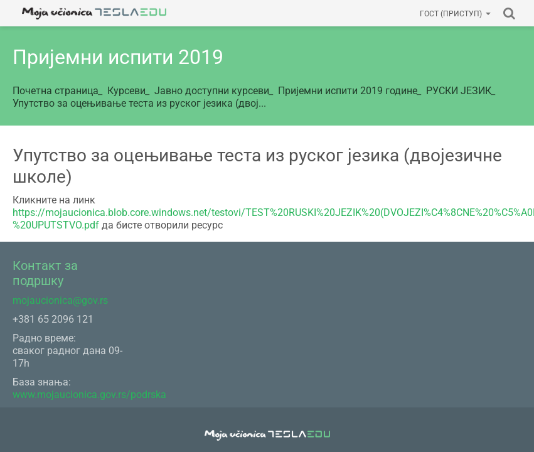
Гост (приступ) (455, 13)
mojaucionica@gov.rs (60, 300)
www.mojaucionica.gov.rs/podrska (89, 395)
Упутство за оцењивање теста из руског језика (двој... (139, 103)
